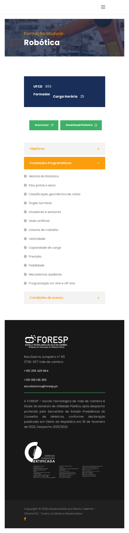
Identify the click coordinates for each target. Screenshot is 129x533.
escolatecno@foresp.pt (41, 386)
